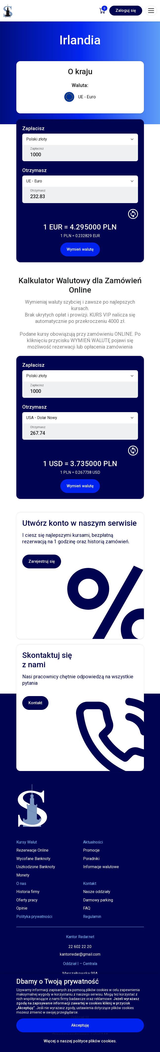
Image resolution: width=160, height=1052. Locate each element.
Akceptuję (101, 1025)
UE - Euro (80, 97)
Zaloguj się (125, 10)
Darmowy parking (98, 900)
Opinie (21, 908)
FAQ (86, 908)
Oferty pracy (27, 900)
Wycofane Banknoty (33, 858)
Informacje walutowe (101, 866)
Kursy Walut (26, 842)
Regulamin (92, 916)
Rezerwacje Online (32, 850)
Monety (22, 875)
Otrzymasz (38, 190)
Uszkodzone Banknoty (35, 866)
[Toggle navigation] (151, 11)
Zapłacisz (37, 148)
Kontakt (35, 703)
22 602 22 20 (80, 946)
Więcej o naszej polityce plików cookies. (80, 1041)
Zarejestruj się (41, 561)
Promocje (91, 850)
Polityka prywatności (34, 916)
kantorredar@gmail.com (80, 954)
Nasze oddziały (96, 891)
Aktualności (93, 842)
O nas (21, 883)
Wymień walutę (80, 249)
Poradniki (91, 858)
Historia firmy (28, 891)
